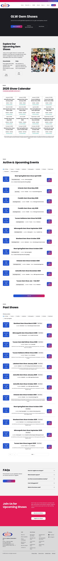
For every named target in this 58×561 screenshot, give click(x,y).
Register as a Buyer (38, 518)
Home (22, 5)
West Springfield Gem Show (42, 538)
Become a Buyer (24, 545)
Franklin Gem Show (32, 545)
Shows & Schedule (23, 539)
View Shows (6, 75)
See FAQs (19, 73)
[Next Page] (33, 454)
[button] (28, 5)
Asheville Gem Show (33, 538)
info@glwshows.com (9, 544)
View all (29, 295)
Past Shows (41, 26)
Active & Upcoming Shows (29, 26)
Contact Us (23, 547)
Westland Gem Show (42, 535)
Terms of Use (41, 553)
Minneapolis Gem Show (32, 535)
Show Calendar (16, 26)
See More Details (9, 104)
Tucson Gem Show (32, 542)
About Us (23, 534)
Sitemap (53, 553)
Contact (53, 5)
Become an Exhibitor (38, 513)
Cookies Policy (48, 553)
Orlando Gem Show (41, 542)
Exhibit (34, 5)
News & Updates (24, 536)
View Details (49, 180)
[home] (5, 5)
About (48, 5)
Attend (38, 5)
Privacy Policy (34, 553)
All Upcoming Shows (41, 545)
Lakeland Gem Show (33, 548)
